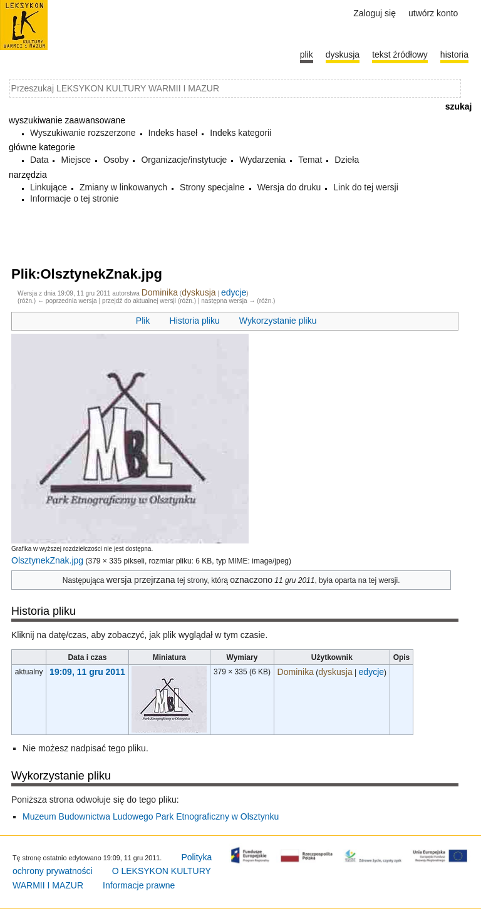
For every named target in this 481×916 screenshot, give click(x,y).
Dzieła (346, 160)
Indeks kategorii (240, 133)
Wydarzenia (262, 160)
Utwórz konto (433, 13)
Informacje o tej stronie (74, 198)
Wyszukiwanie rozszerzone (83, 133)
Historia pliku (195, 321)
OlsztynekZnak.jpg (47, 560)
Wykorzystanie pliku (278, 321)
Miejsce (75, 160)
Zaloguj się (374, 13)
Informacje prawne (139, 885)
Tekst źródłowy (400, 54)
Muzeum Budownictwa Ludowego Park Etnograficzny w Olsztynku (151, 816)
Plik (143, 321)
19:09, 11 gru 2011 (87, 672)
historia (454, 54)
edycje (233, 292)
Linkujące (48, 187)
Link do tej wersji (365, 187)
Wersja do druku (289, 187)
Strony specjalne (212, 187)
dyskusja (198, 292)
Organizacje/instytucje (184, 160)
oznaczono (251, 580)
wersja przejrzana (140, 580)
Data (39, 160)
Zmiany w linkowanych (123, 187)
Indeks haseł (173, 133)
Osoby (115, 160)
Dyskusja (342, 54)
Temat (310, 160)
